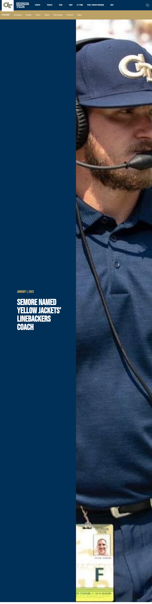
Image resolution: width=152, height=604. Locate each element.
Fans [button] (63, 6)
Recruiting (58, 17)
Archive (70, 17)
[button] (147, 6)
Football (5, 17)
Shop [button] (74, 6)
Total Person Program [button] (100, 6)
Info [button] (119, 6)
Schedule (18, 17)
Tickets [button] (51, 6)
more (80, 17)
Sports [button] (38, 6)
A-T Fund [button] (83, 6)
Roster (28, 17)
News (47, 17)
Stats (38, 17)
